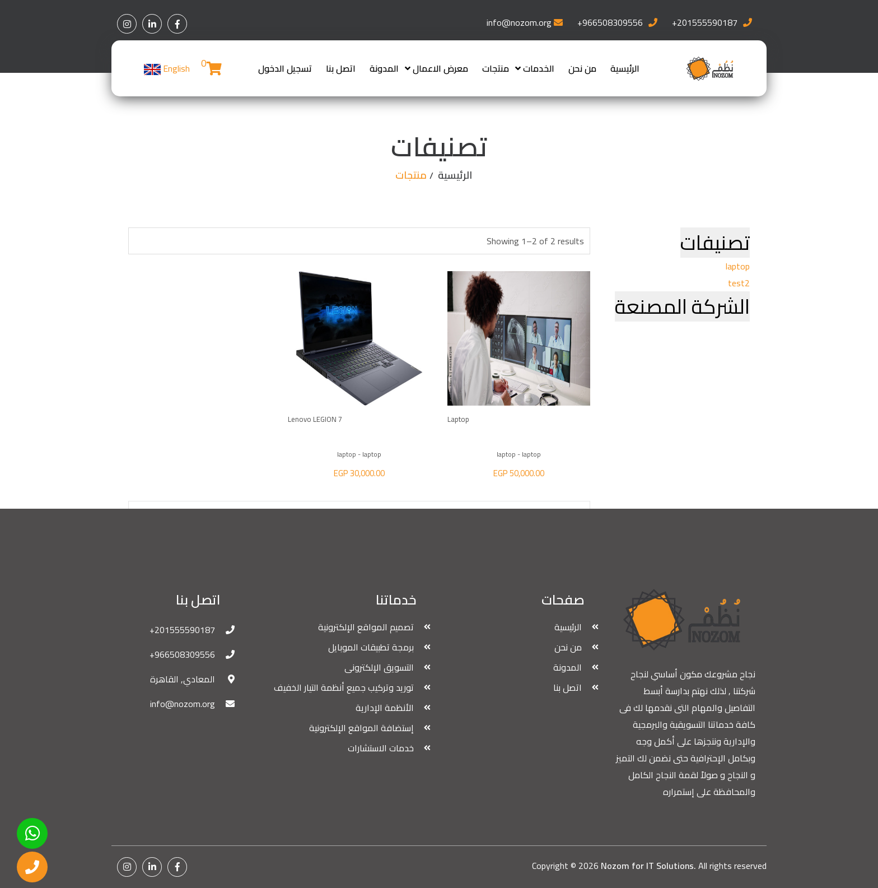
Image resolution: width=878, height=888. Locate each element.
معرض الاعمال (440, 68)
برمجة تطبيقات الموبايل (371, 647)
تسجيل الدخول (285, 68)
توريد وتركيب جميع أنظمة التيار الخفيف (344, 687)
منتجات (495, 68)
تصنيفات (715, 242)
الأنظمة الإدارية (385, 707)
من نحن (582, 68)
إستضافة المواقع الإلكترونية (361, 727)
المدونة (384, 68)
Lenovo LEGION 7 (315, 419)
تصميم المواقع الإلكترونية (366, 627)
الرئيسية (624, 68)
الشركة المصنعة (682, 306)
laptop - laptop (519, 454)
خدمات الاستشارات (381, 748)
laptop (738, 266)
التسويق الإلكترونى (379, 667)
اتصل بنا (341, 68)
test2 (739, 283)
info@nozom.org (519, 22)
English (167, 68)
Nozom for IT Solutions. (648, 865)
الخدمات (538, 68)
